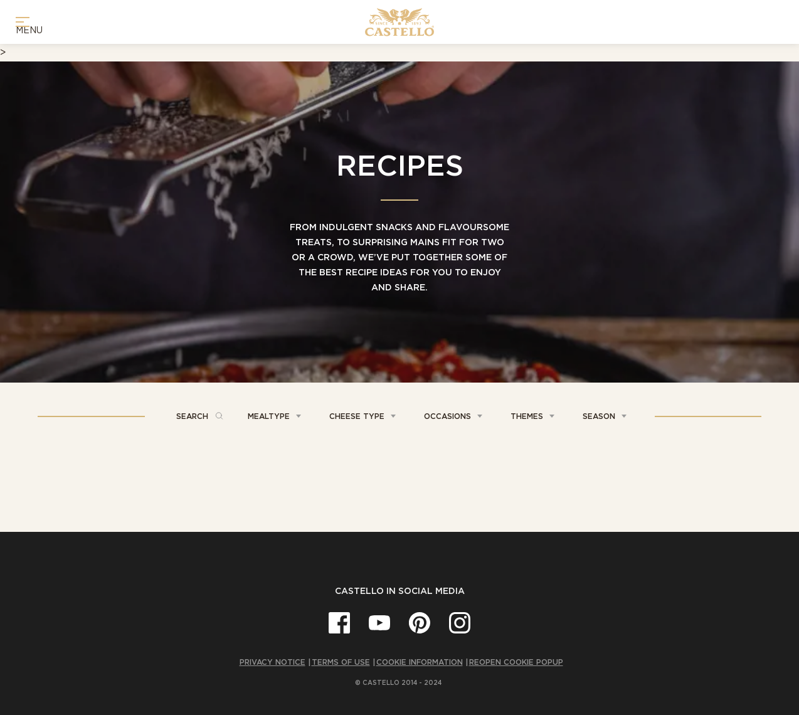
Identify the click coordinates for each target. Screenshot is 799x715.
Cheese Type (356, 416)
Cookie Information (419, 662)
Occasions (447, 416)
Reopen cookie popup (516, 662)
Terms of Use (341, 662)
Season (599, 416)
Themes (527, 416)
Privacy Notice (272, 662)
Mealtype (269, 416)
